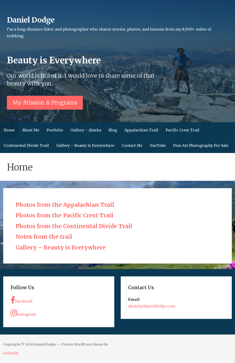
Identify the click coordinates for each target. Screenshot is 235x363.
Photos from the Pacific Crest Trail (64, 215)
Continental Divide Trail (26, 145)
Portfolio (55, 130)
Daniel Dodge (30, 20)
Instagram (23, 313)
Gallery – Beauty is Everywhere (61, 247)
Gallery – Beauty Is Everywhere (85, 145)
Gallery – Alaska (85, 130)
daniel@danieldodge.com (151, 306)
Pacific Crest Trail (182, 130)
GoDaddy (10, 353)
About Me (30, 130)
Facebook (22, 299)
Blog (113, 130)
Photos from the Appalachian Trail (65, 204)
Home (9, 130)
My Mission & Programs (44, 102)
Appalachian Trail (141, 130)
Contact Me (132, 145)
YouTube (158, 145)
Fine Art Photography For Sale (201, 145)
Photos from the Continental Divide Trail (74, 226)
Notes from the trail (44, 236)
